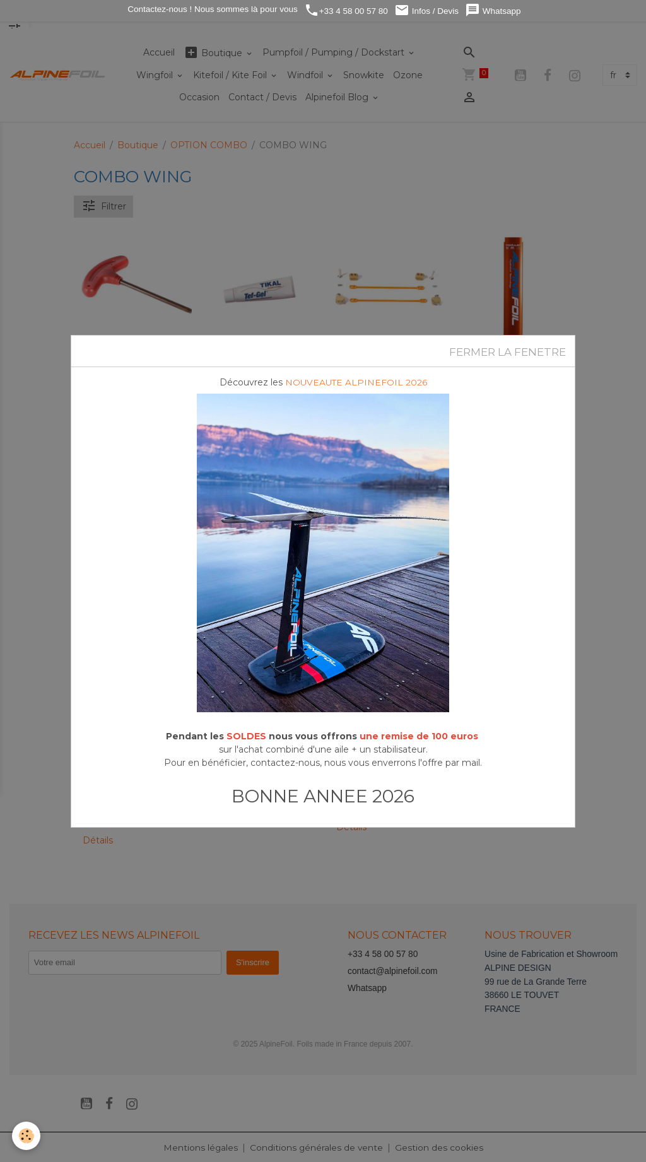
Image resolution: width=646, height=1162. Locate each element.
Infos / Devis (426, 10)
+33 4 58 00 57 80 (346, 10)
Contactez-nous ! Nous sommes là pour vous (212, 9)
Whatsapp (493, 10)
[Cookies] (27, 1136)
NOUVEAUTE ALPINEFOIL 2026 (356, 382)
